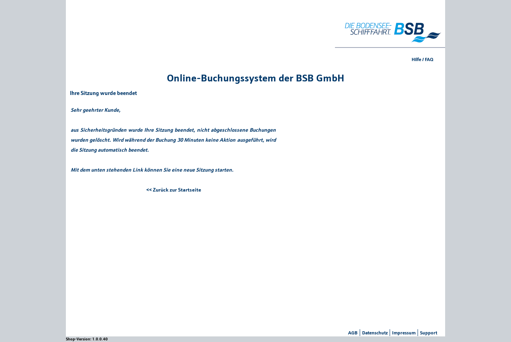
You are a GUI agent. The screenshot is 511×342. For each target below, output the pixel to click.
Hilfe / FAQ (422, 59)
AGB (353, 333)
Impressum (404, 333)
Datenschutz (375, 333)
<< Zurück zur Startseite (173, 189)
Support (428, 333)
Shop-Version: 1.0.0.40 (87, 339)
